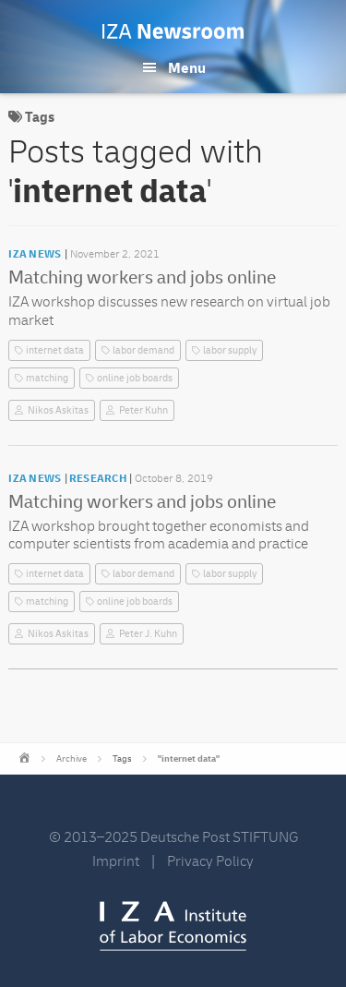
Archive (71, 758)
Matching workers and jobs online (142, 277)
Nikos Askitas (58, 410)
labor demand (143, 350)
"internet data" (189, 758)
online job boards (135, 378)
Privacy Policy (210, 861)
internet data (55, 350)
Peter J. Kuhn (148, 634)
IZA (173, 926)
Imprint (115, 861)
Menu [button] (187, 68)
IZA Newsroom (173, 31)
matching (47, 378)
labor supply (230, 350)
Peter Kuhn (143, 410)
